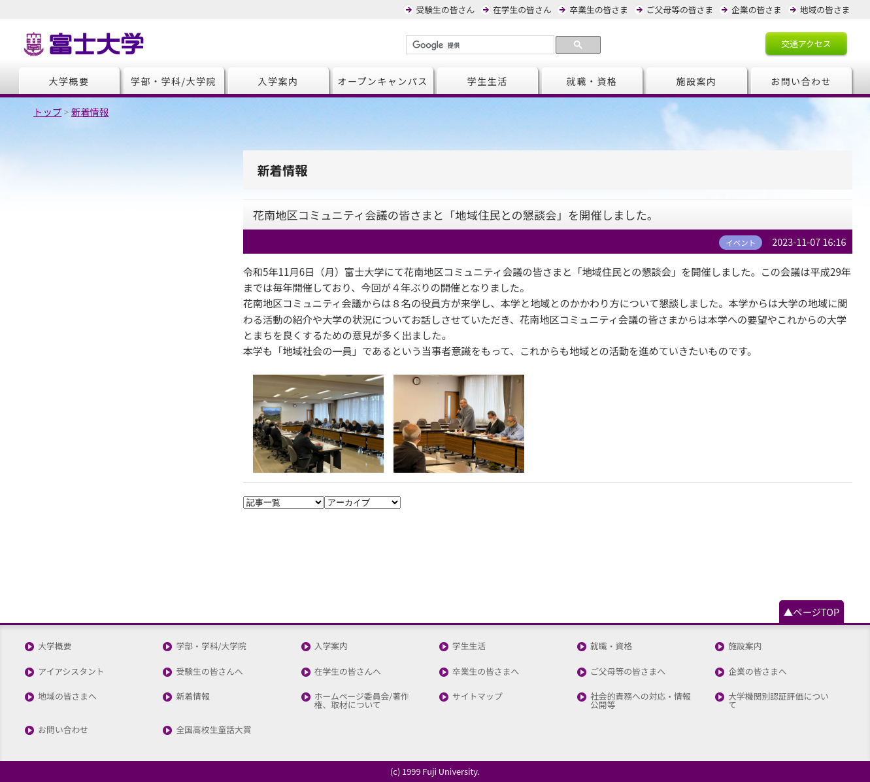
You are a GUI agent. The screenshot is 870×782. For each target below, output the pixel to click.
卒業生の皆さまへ (485, 672)
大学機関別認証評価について (778, 700)
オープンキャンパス (382, 81)
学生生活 (487, 81)
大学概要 (69, 81)
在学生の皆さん (522, 9)
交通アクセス (806, 43)
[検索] (478, 45)
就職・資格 (592, 81)
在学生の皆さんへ (347, 672)
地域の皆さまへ (67, 696)
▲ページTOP (811, 612)
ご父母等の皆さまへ (627, 672)
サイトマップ (477, 696)
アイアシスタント (71, 672)
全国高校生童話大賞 (213, 730)
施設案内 (697, 81)
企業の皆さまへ (757, 672)
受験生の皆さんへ (209, 672)
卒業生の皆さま (598, 9)
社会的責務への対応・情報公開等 (640, 700)
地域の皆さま (825, 9)
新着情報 (192, 696)
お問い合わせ (801, 81)
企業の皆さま (756, 9)
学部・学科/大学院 (173, 81)
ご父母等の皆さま (679, 9)
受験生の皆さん (445, 9)
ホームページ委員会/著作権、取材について (361, 700)
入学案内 (278, 81)
